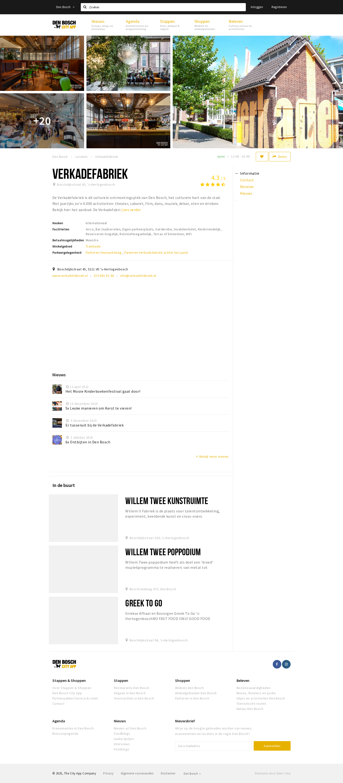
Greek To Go (143, 603)
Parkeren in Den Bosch (192, 698)
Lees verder (131, 209)
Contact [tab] (247, 180)
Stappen (121, 680)
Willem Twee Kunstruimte (166, 501)
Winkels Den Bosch (189, 688)
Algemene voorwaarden (137, 773)
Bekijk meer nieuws (212, 456)
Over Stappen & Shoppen (71, 688)
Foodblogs (122, 733)
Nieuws (120, 721)
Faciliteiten (60, 229)
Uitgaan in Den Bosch (130, 693)
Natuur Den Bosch (250, 709)
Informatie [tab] (249, 173)
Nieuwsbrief (185, 721)
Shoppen (182, 680)
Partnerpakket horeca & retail (75, 698)
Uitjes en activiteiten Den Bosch (261, 698)
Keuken (57, 223)
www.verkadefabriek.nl (70, 275)
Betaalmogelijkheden (68, 240)
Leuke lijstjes (124, 739)
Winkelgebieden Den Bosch (196, 693)
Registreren (279, 7)
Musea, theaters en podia (256, 693)
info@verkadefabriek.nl (138, 275)
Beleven (243, 680)
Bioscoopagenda (65, 733)
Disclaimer (168, 773)
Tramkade (93, 246)
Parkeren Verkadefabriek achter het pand (156, 252)
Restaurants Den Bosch (131, 688)
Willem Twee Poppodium (163, 552)
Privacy (108, 773)
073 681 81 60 (104, 275)
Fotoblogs (122, 749)
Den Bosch (65, 7)
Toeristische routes (252, 703)
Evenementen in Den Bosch (73, 728)
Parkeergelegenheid (66, 252)
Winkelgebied (62, 246)
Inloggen (257, 7)
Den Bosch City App (67, 693)
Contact (58, 703)
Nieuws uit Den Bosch (130, 728)
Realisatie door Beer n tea (273, 773)
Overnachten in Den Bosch (134, 698)
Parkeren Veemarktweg (104, 252)
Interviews (122, 744)
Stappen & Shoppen (69, 680)
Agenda (58, 721)
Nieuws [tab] (246, 193)
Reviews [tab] (247, 186)
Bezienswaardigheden (254, 688)
